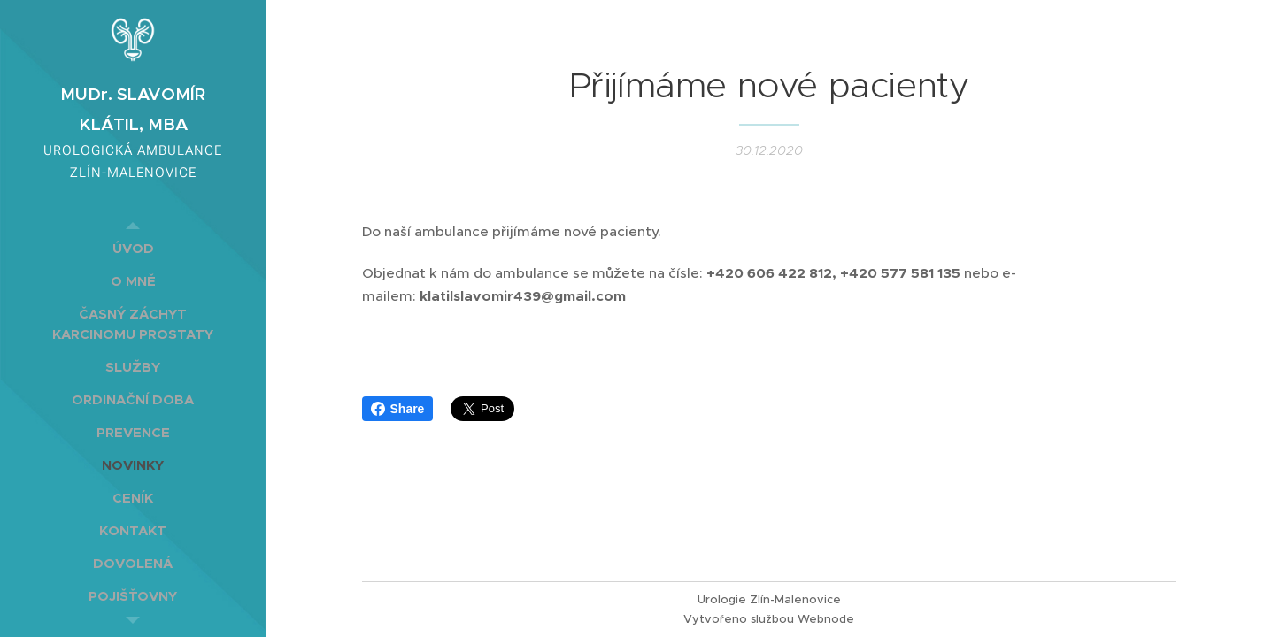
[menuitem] (132, 248)
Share (398, 409)
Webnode (826, 618)
